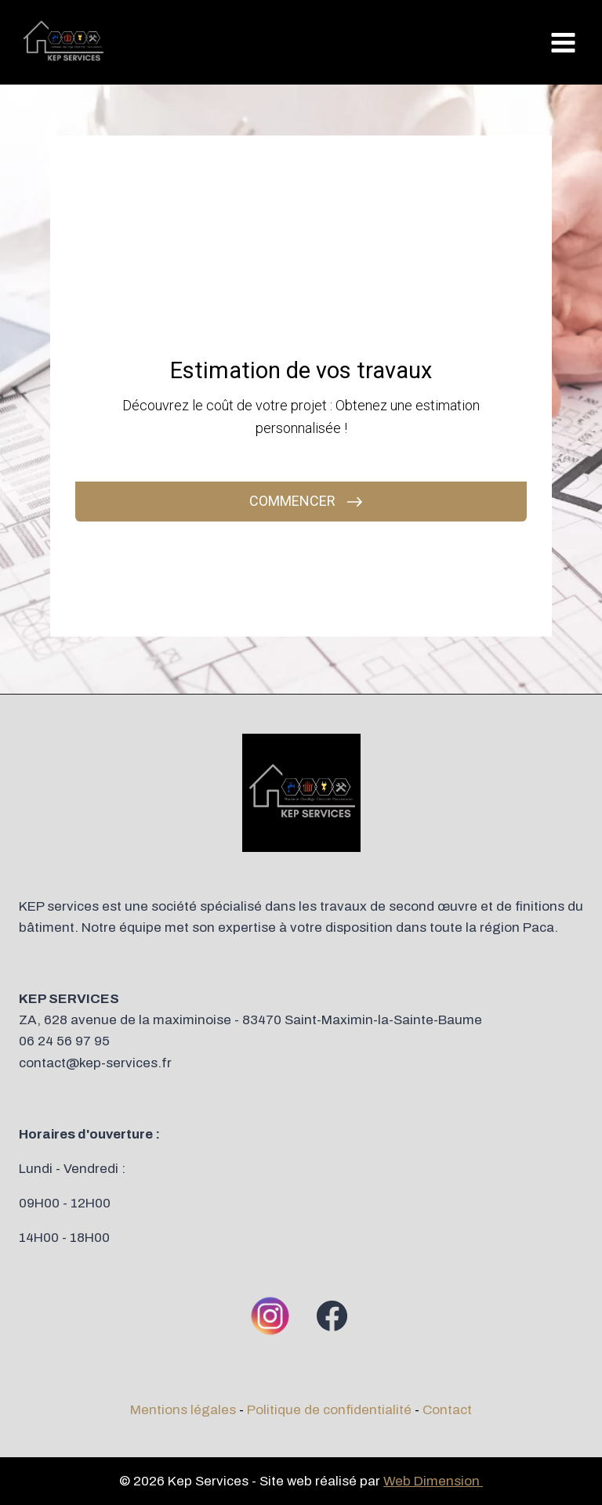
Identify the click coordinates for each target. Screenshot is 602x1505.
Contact (447, 1409)
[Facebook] (331, 1315)
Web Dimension (433, 1481)
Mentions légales (183, 1409)
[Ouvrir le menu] (562, 42)
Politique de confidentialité (329, 1409)
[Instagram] (270, 1315)
